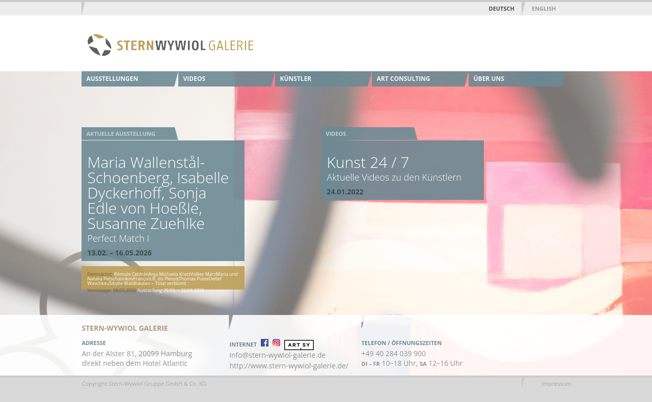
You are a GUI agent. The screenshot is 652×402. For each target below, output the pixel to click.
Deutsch (501, 8)
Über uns (489, 78)
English (544, 8)
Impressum (557, 383)
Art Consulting (403, 78)
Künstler (296, 78)
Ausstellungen (113, 78)
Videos (194, 78)
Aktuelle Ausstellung (121, 133)
